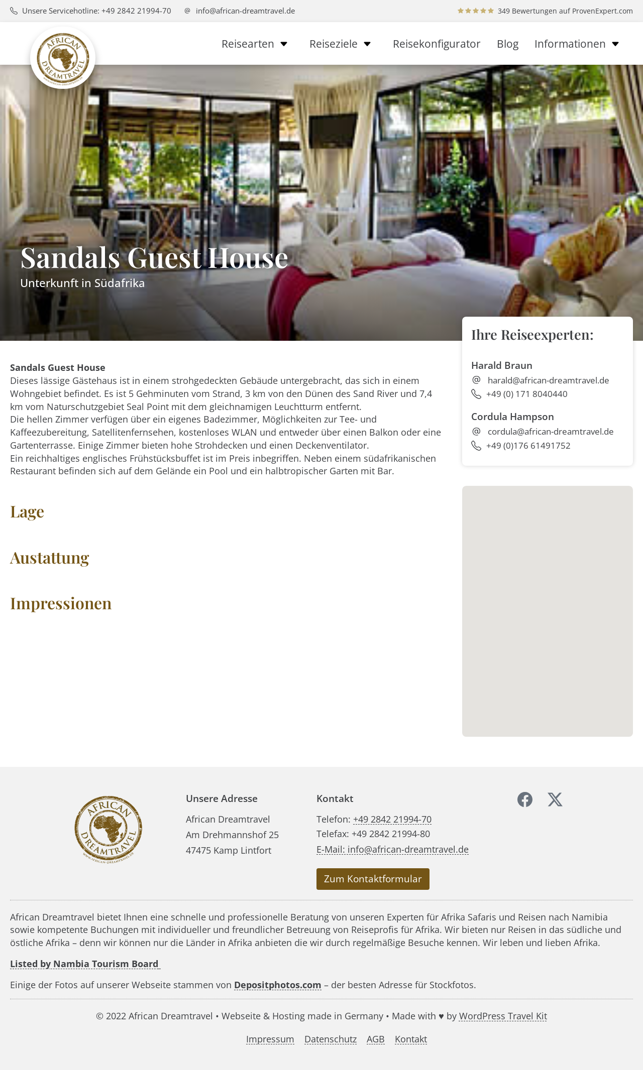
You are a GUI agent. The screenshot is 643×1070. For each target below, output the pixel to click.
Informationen (579, 44)
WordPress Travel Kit (503, 1015)
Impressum (270, 1038)
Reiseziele (343, 44)
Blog (507, 44)
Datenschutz (330, 1038)
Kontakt (411, 1038)
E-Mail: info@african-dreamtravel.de (392, 849)
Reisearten (257, 44)
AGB (376, 1038)
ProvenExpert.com (602, 11)
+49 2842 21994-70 (392, 819)
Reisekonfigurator (437, 44)
